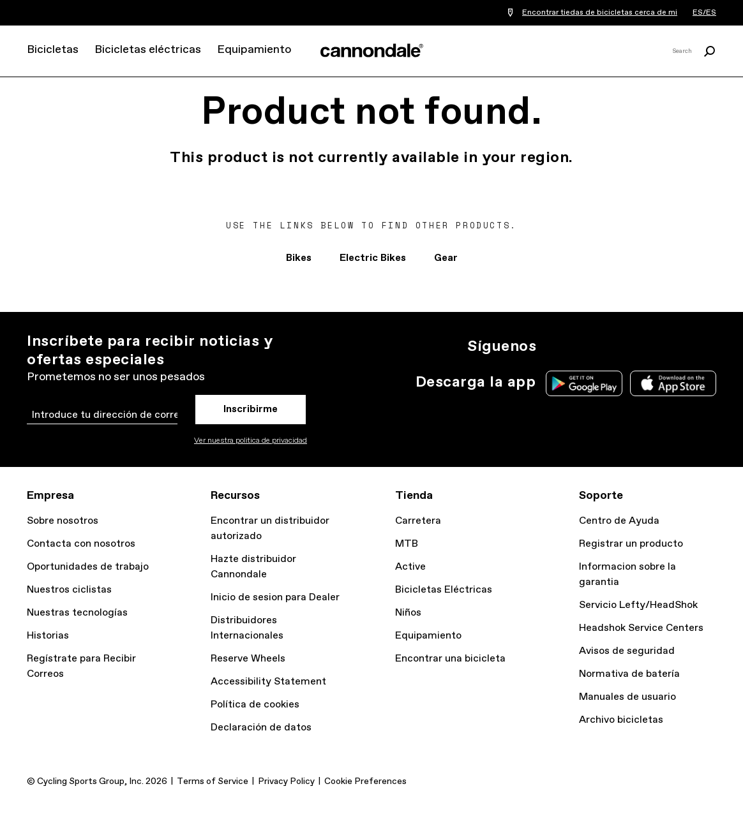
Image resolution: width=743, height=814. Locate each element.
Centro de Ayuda (619, 521)
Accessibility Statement (268, 681)
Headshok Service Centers (641, 628)
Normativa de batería (629, 674)
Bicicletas (53, 49)
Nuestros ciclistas (69, 589)
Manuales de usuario (627, 697)
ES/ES (704, 13)
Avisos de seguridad (627, 651)
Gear (446, 258)
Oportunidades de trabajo (88, 567)
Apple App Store (673, 383)
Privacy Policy (286, 781)
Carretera (418, 521)
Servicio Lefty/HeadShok (638, 605)
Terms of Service (212, 781)
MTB (406, 544)
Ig (554, 346)
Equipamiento (254, 49)
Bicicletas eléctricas (147, 49)
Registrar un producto (631, 544)
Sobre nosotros (62, 521)
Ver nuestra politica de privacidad (250, 441)
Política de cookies (255, 704)
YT (638, 346)
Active (410, 567)
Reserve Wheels (248, 658)
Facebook (610, 346)
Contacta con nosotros (81, 544)
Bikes (298, 258)
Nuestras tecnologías (77, 612)
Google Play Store (584, 383)
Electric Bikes (373, 258)
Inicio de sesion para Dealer (275, 597)
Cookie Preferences (365, 781)
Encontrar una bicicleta (450, 658)
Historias (48, 635)
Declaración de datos (261, 727)
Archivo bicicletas (621, 720)
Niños (408, 612)
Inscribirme (250, 409)
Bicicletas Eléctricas (443, 589)
